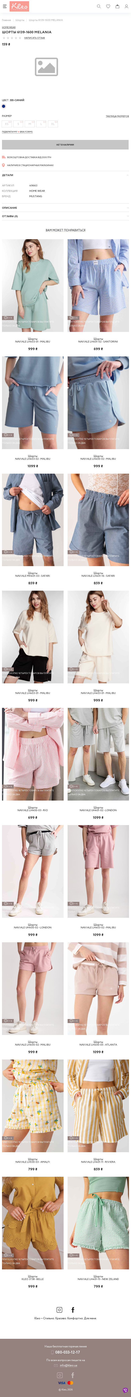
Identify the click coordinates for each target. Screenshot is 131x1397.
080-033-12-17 (67, 1352)
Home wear (9, 27)
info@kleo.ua (68, 1365)
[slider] (12, 37)
